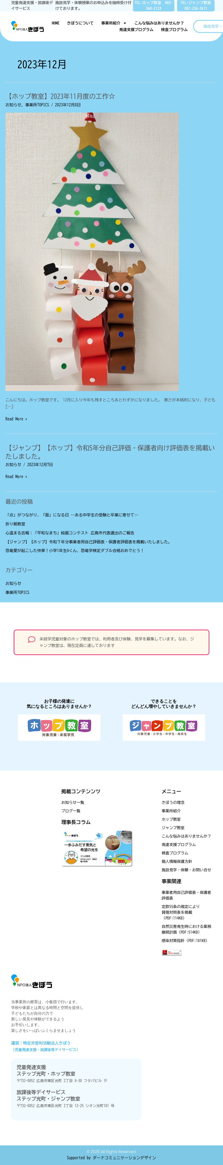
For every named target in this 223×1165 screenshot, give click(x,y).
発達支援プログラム (136, 30)
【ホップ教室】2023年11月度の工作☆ (60, 96)
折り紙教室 (15, 524)
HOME (55, 23)
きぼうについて (80, 23)
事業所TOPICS (37, 105)
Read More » (16, 418)
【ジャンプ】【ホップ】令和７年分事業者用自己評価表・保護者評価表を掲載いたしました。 (88, 542)
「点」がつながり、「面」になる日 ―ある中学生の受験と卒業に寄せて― (71, 515)
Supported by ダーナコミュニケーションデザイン (111, 1158)
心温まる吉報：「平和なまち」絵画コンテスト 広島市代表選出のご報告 (69, 533)
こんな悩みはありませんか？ (159, 23)
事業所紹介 (114, 23)
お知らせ (13, 105)
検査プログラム (174, 30)
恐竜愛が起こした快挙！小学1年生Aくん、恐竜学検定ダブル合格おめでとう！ (74, 551)
